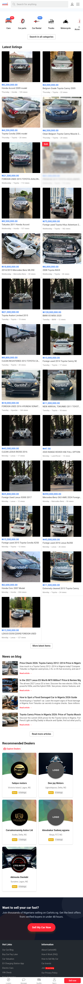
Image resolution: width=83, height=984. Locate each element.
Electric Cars (7, 905)
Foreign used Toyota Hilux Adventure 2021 (62, 224)
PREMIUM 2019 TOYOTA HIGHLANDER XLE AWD (62, 179)
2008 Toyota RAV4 (51, 270)
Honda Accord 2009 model (14, 88)
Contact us (46, 924)
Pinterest (8, 948)
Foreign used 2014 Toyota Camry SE (60, 361)
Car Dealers (7, 919)
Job (48, 905)
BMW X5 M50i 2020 (52, 315)
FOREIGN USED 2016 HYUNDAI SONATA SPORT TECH (21, 406)
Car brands (46, 901)
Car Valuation (8, 896)
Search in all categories (41, 36)
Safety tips (46, 915)
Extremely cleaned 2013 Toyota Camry (61, 588)
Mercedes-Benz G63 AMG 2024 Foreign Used (62, 497)
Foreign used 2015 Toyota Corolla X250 (20, 542)
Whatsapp (9, 938)
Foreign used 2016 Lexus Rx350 (58, 543)
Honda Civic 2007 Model (13, 588)
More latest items (41, 645)
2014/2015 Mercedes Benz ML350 (18, 270)
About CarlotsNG (49, 887)
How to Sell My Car (50, 896)
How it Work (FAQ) (50, 892)
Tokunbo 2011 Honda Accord (15, 224)
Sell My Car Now (41, 864)
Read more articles (41, 734)
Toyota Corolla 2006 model (14, 133)
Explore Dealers (12, 748)
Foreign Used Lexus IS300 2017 (17, 497)
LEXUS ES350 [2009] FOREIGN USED (19, 633)
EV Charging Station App (13, 901)
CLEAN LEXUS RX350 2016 (14, 452)
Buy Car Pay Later (10, 892)
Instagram (9, 954)
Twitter (7, 959)
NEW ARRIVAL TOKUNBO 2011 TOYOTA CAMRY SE (62, 406)
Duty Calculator (9, 914)
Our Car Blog (7, 887)
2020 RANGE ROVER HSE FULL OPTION (61, 452)
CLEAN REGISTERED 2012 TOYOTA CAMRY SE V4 (21, 361)
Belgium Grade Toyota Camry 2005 (59, 88)
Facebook (8, 943)
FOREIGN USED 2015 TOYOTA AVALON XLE (21, 179)
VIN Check (7, 910)
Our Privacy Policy (49, 910)
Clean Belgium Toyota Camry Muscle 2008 (62, 134)
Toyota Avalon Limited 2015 (15, 315)
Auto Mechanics (12, 923)
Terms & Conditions (50, 919)
